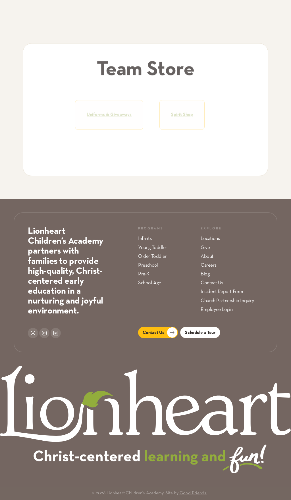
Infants (144, 238)
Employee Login (216, 309)
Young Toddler (152, 247)
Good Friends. (193, 493)
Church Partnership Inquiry (227, 300)
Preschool (148, 265)
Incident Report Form (222, 291)
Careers (208, 265)
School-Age (149, 283)
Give (205, 247)
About (207, 256)
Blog (205, 274)
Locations (210, 238)
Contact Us (212, 283)
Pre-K (143, 274)
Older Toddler (152, 256)
